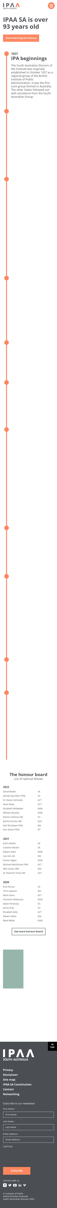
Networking (11, 1094)
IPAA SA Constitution (17, 1084)
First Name (9, 1109)
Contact (8, 1089)
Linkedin (20, 1185)
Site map (9, 1079)
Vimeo (24, 1185)
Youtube (15, 1185)
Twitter (10, 1185)
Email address (11, 1134)
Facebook (5, 1185)
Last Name (9, 1121)
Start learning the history (21, 38)
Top (52, 1047)
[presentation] (26, 1155)
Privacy (8, 1070)
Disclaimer (10, 1075)
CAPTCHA (7, 1146)
